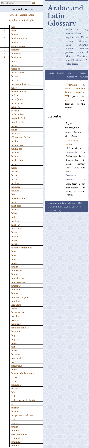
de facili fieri (17, 114)
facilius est (16, 148)
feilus (13, 392)
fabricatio (16, 49)
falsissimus (16, 228)
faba (13, 26)
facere (14, 64)
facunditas (16, 190)
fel (12, 403)
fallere (14, 213)
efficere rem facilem (21, 137)
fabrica (14, 34)
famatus (15, 259)
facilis (14, 125)
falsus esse (16, 243)
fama (13, 251)
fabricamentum (19, 38)
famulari (15, 300)
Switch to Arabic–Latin (22, 14)
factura (14, 175)
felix (13, 419)
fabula (14, 61)
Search (60, 73)
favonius (15, 354)
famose (14, 274)
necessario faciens (20, 83)
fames (14, 262)
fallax (13, 201)
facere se (15, 68)
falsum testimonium (21, 247)
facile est (15, 133)
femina (14, 426)
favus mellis (17, 358)
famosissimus (18, 281)
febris (14, 369)
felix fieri (15, 422)
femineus (15, 430)
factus (14, 179)
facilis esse (16, 129)
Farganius (16, 304)
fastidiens (16, 323)
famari (14, 255)
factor (14, 167)
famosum (16, 289)
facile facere (17, 102)
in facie (14, 95)
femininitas (16, 438)
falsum (14, 236)
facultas (15, 182)
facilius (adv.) (18, 160)
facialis (14, 76)
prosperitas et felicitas (22, 415)
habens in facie (18, 91)
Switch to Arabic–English (21, 20)
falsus (14, 239)
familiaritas (16, 270)
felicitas (15, 411)
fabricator (16, 53)
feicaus (14, 388)
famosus (15, 293)
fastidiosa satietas (20, 327)
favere (14, 350)
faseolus (15, 316)
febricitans (16, 365)
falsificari (15, 224)
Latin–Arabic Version (22, 9)
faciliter (15, 156)
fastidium (16, 331)
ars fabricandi (18, 45)
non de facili (17, 122)
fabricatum (16, 57)
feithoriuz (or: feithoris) (23, 399)
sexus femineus (19, 434)
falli (13, 217)
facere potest (17, 72)
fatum (14, 342)
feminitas (15, 445)
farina (14, 308)
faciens (14, 80)
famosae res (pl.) (19, 297)
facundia (15, 186)
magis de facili (18, 118)
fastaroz (15, 319)
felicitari (15, 407)
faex (13, 194)
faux (13, 346)
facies (14, 87)
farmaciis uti (17, 312)
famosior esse (18, 278)
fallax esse (16, 205)
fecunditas (16, 384)
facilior (14, 141)
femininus (16, 441)
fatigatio (15, 339)
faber (13, 30)
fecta (13, 380)
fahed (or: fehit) (19, 198)
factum (14, 171)
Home (51, 73)
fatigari (14, 335)
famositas (16, 285)
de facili (15, 110)
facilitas (15, 152)
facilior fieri (17, 144)
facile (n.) (16, 106)
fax (12, 361)
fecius (14, 377)
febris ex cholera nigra (22, 373)
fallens (14, 209)
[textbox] (16, 2)
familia (14, 266)
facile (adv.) (17, 99)
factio (14, 163)
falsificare (16, 220)
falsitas (14, 232)
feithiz (14, 396)
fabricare (15, 41)
